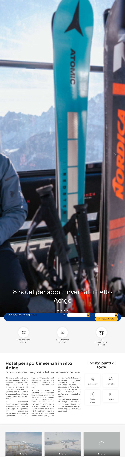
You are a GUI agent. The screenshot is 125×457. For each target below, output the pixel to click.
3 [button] (64, 310)
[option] (24, 444)
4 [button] (67, 310)
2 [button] (61, 310)
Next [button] (115, 155)
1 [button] (58, 310)
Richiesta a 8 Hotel (106, 319)
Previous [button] (10, 155)
